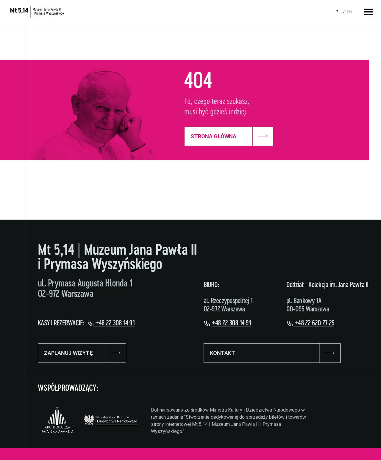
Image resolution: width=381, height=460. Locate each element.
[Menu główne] (368, 12)
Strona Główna (228, 136)
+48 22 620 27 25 (314, 323)
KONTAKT (272, 353)
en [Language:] (349, 12)
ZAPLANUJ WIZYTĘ (82, 353)
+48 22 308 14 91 (115, 323)
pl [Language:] (338, 12)
